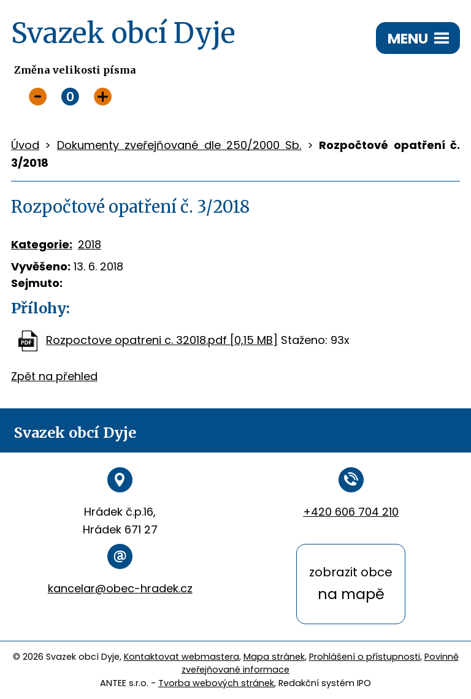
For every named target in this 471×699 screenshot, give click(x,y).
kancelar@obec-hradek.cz (120, 588)
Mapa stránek (274, 657)
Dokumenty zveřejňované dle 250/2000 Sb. (179, 145)
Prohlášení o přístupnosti (364, 657)
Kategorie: (41, 244)
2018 (89, 244)
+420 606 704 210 (351, 511)
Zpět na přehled (54, 376)
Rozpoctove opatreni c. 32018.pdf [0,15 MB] (162, 340)
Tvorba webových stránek (216, 683)
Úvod (25, 145)
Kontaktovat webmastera (181, 657)
